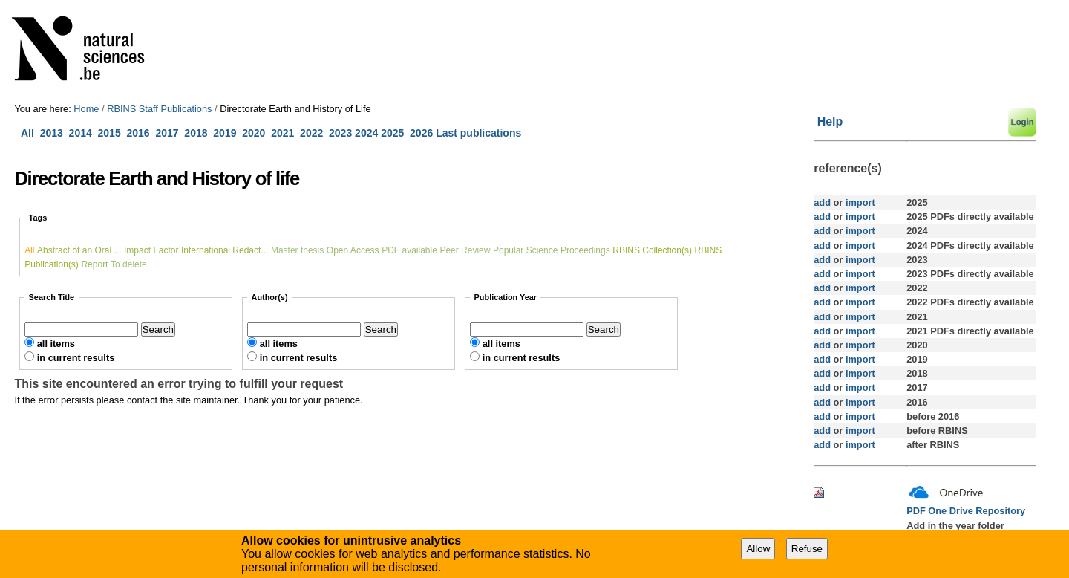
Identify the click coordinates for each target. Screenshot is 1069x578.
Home (86, 108)
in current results (76, 357)
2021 (282, 133)
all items (56, 343)
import (859, 202)
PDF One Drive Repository (965, 510)
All (29, 133)
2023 (340, 133)
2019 (224, 133)
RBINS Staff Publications (159, 108)
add (822, 202)
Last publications (478, 133)
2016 (137, 133)
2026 (421, 133)
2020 (253, 133)
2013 (51, 133)
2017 (169, 133)
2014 (80, 133)
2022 (311, 133)
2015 (109, 133)
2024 (366, 133)
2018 (198, 133)
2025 (392, 133)
